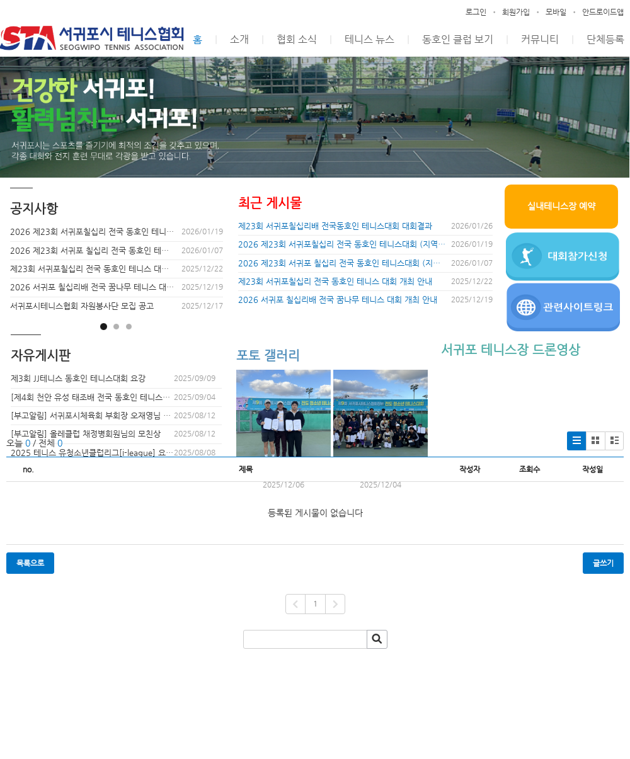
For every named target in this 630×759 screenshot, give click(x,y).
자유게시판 (41, 355)
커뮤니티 (540, 39)
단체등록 (605, 39)
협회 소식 (297, 39)
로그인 (476, 12)
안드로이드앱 (603, 12)
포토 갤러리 (268, 355)
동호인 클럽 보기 (457, 39)
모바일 (556, 12)
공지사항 (34, 209)
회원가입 (516, 12)
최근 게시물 (270, 203)
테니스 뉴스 (369, 39)
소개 (239, 39)
